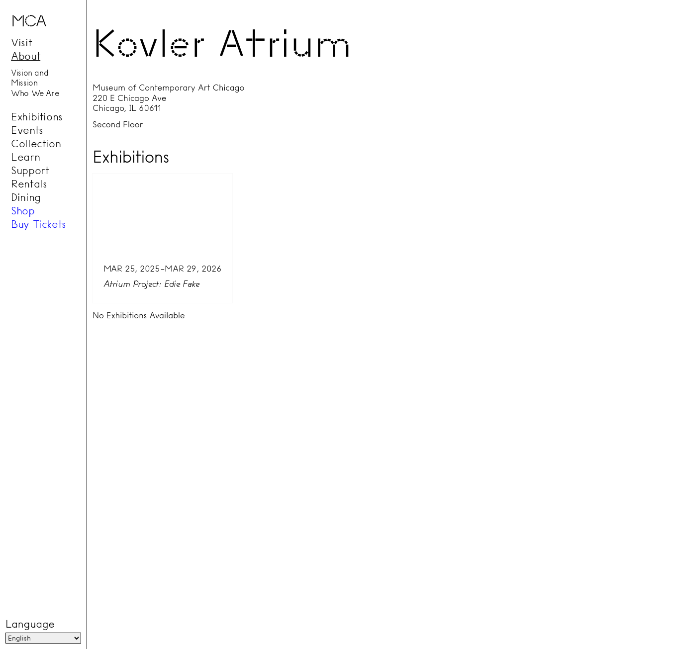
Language (29, 624)
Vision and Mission (29, 78)
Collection (36, 143)
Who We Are (35, 93)
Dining (26, 196)
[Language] (43, 638)
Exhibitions (37, 116)
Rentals (29, 183)
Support (30, 170)
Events (27, 129)
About (25, 55)
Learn (25, 156)
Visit (21, 42)
